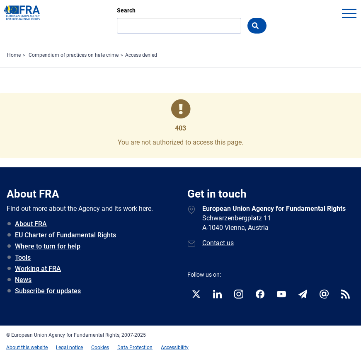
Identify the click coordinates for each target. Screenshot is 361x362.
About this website (27, 347)
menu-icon (349, 13)
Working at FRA (38, 269)
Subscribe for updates (48, 291)
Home (14, 55)
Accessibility (175, 347)
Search (126, 10)
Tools (23, 257)
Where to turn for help (47, 246)
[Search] (179, 26)
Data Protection (135, 347)
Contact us (218, 243)
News (23, 280)
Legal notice (69, 347)
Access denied (141, 55)
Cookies (100, 347)
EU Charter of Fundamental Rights (65, 235)
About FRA (31, 224)
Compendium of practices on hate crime (74, 55)
